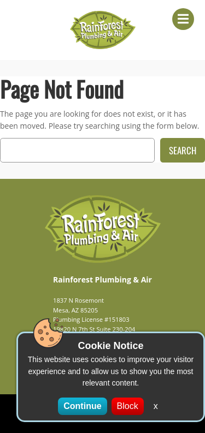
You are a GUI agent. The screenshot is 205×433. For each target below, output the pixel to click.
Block (127, 406)
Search (182, 150)
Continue (82, 406)
